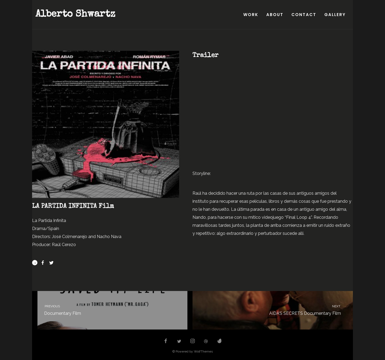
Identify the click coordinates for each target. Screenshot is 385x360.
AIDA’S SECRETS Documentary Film (277, 309)
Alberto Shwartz (75, 15)
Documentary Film (107, 309)
